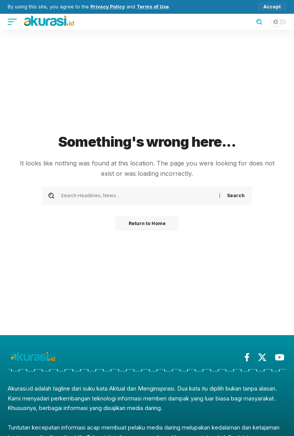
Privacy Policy (108, 7)
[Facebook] (247, 357)
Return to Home (147, 224)
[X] (262, 357)
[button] (272, 7)
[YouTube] (279, 357)
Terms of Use (155, 7)
